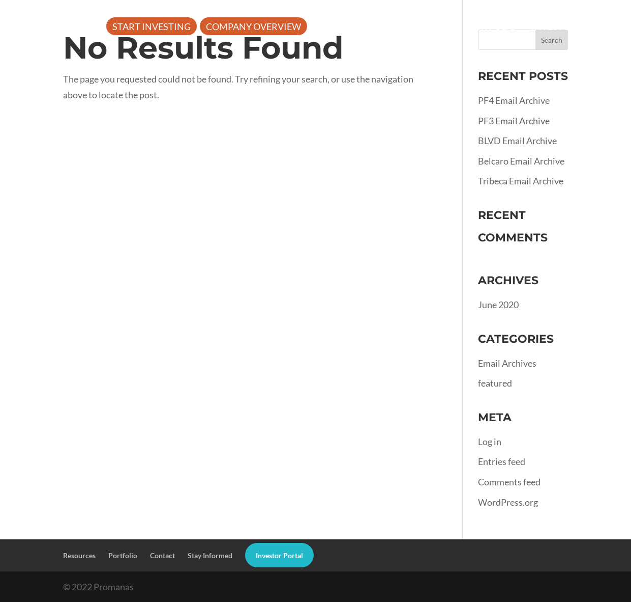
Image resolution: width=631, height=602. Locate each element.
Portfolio (490, 27)
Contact (162, 555)
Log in (489, 441)
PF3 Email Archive (514, 120)
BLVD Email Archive (517, 140)
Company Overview (253, 27)
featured (495, 383)
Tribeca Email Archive (520, 180)
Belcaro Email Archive (521, 161)
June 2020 (498, 304)
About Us (338, 27)
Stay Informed (210, 555)
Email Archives (507, 363)
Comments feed (509, 481)
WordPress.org (508, 502)
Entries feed (501, 461)
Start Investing (151, 27)
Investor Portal (571, 27)
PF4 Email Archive (514, 100)
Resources (413, 27)
